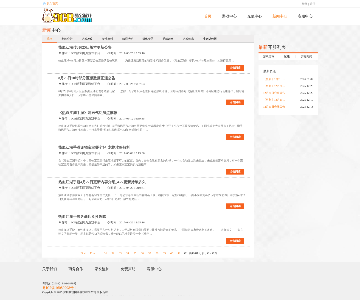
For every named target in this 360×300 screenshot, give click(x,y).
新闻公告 (67, 38)
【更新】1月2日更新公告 (274, 79)
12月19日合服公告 (274, 106)
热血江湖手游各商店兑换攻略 (82, 217)
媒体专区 (147, 38)
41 (179, 253)
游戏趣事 (168, 38)
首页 (207, 16)
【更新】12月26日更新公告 (274, 86)
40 (171, 253)
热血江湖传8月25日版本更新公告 (85, 47)
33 (120, 253)
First (83, 253)
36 (142, 253)
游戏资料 (107, 38)
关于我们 (49, 269)
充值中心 (254, 16)
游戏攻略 (87, 38)
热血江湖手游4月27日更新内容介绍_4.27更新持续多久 (102, 182)
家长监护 (102, 269)
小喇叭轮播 (210, 38)
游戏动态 (188, 38)
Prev (92, 253)
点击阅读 (235, 67)
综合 (49, 38)
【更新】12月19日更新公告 (274, 99)
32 (113, 253)
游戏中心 (229, 16)
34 (127, 253)
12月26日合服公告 (274, 92)
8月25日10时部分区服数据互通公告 (86, 78)
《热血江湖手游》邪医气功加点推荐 (87, 113)
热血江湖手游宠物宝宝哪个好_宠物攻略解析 (94, 147)
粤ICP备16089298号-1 (59, 288)
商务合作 (75, 269)
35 (135, 253)
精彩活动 (127, 38)
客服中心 (305, 16)
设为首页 (52, 3)
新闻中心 (280, 16)
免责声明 (128, 269)
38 (157, 253)
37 (149, 253)
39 (164, 253)
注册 (312, 4)
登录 (304, 4)
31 (105, 253)
